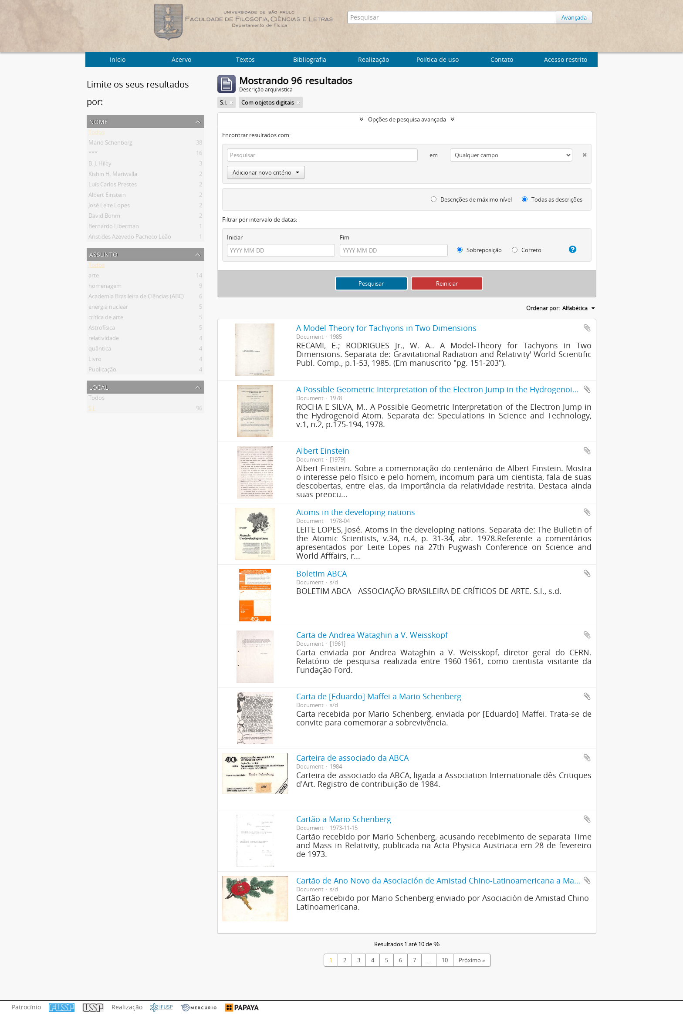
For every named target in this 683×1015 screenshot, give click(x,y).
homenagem (105, 287)
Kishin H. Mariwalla (112, 175)
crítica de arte (105, 319)
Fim (344, 237)
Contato (501, 59)
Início (117, 59)
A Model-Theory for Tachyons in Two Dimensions (386, 328)
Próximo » (472, 960)
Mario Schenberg (110, 144)
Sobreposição (479, 250)
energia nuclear (108, 308)
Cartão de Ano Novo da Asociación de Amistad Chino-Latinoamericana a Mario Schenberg (460, 880)
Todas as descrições (552, 199)
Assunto (103, 254)
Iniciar (235, 237)
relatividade (103, 340)
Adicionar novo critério (266, 172)
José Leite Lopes (109, 207)
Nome (98, 121)
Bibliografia (309, 59)
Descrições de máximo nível (471, 199)
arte (93, 277)
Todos (96, 134)
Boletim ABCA (321, 573)
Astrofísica (101, 329)
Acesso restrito (565, 59)
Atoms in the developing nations (355, 512)
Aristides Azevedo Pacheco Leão (129, 238)
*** (93, 154)
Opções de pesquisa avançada (407, 119)
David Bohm (104, 217)
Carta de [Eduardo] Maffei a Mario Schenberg (378, 696)
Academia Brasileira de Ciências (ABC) (136, 298)
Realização (373, 59)
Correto (526, 250)
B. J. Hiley (100, 165)
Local (98, 386)
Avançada (574, 17)
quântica (99, 350)
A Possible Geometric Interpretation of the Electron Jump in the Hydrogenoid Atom (447, 389)
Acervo (181, 59)
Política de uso (437, 59)
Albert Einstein (107, 196)
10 (445, 960)
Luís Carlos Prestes (112, 186)
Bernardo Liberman (113, 228)
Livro (94, 360)
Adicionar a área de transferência (587, 328)
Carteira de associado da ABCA (352, 757)
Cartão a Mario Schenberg (343, 819)
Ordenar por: (543, 308)
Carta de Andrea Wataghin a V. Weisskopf (372, 635)
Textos (245, 59)
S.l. (91, 410)
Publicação (102, 371)
